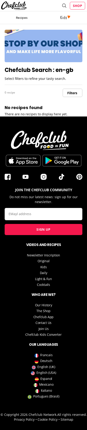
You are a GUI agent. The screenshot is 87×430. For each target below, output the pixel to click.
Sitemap (67, 419)
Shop (77, 5)
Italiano (43, 390)
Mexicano (44, 384)
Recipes (22, 18)
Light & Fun (43, 279)
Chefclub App (43, 317)
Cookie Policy (48, 419)
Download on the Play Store (61, 160)
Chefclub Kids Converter (43, 334)
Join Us (44, 329)
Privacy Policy (24, 419)
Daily (43, 273)
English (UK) (43, 367)
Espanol (43, 378)
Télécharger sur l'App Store (23, 160)
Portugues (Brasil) (43, 396)
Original (44, 261)
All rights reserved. (72, 414)
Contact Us (43, 322)
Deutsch (43, 361)
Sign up (43, 229)
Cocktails (43, 284)
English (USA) (43, 372)
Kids (43, 267)
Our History (43, 305)
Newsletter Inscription (43, 255)
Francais (44, 355)
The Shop (43, 311)
